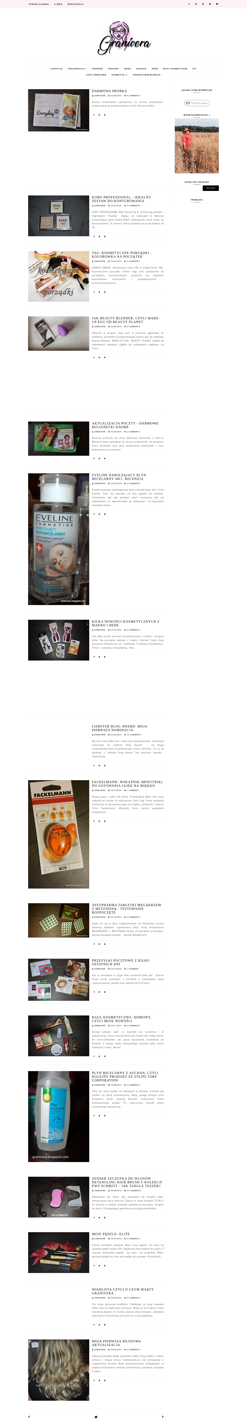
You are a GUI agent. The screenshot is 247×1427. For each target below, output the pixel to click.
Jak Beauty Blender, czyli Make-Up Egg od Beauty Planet (126, 320)
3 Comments (133, 206)
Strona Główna (39, 4)
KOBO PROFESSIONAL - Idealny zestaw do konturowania (121, 199)
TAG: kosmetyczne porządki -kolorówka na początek (122, 254)
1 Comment (133, 790)
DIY (195, 69)
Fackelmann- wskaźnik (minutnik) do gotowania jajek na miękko (127, 783)
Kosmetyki (120, 75)
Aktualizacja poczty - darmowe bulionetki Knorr (125, 425)
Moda (127, 69)
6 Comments (133, 1026)
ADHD (155, 69)
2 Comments (133, 261)
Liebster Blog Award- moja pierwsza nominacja (119, 728)
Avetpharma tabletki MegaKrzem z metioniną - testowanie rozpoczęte (126, 908)
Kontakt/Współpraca (147, 75)
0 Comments (133, 96)
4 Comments (133, 630)
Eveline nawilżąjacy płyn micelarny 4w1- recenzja (119, 477)
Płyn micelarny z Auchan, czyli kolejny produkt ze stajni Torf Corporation (125, 1076)
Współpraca (76, 4)
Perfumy (113, 69)
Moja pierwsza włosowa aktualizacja (116, 1343)
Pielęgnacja (77, 69)
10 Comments (134, 1191)
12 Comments (134, 735)
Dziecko (141, 69)
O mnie (58, 4)
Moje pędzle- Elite (111, 1234)
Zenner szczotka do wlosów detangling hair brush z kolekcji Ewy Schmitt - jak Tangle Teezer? (127, 1182)
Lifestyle (56, 69)
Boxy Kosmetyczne (175, 69)
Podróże (97, 69)
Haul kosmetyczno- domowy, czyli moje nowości (122, 1019)
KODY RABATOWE (96, 75)
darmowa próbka (109, 91)
